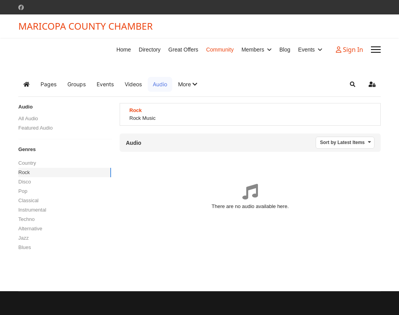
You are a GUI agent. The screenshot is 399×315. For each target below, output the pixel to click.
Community (220, 49)
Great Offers (183, 49)
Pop (22, 191)
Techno (26, 219)
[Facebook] (21, 7)
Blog (284, 49)
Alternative (30, 228)
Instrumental (32, 210)
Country (27, 163)
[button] (187, 84)
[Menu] (376, 49)
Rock (24, 172)
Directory (150, 49)
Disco (24, 182)
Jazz (23, 238)
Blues (24, 247)
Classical (28, 200)
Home (124, 49)
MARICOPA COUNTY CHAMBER (85, 26)
